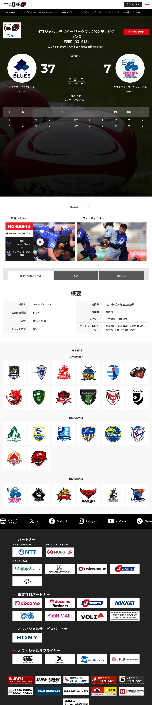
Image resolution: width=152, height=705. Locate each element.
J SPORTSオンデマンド (76, 99)
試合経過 (121, 276)
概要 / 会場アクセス (30, 276)
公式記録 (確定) (136, 32)
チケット (132, 4)
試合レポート (76, 207)
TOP (5, 12)
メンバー (76, 276)
